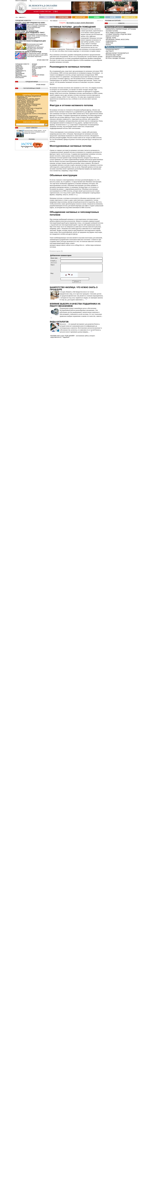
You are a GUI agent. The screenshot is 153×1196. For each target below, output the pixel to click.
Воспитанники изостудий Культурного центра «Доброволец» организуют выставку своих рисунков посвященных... (35, 47)
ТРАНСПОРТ (19, 69)
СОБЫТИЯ (18, 65)
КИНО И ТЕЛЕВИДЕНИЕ (39, 66)
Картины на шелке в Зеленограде (28, 51)
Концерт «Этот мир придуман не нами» (30, 22)
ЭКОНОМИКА (19, 68)
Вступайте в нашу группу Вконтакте (80, 23)
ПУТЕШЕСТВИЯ (36, 68)
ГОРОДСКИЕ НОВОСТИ (22, 64)
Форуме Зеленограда (130, 0)
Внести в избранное (21, 0)
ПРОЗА (34, 72)
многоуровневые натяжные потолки (89, 154)
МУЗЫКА (34, 64)
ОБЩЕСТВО (18, 66)
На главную (53, 20)
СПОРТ (34, 65)
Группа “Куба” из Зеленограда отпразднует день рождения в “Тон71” (30, 31)
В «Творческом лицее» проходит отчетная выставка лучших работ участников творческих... (37, 55)
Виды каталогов (59, 322)
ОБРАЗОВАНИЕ (20, 73)
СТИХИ (34, 73)
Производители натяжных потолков (86, 134)
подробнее (66, 337)
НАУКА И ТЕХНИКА (21, 76)
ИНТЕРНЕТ (18, 72)
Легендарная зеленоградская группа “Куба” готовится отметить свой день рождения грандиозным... (37, 36)
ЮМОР (34, 71)
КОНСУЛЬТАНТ (19, 77)
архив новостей (42, 60)
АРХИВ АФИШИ (40, 84)
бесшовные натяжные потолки (68, 82)
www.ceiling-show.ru (77, 245)
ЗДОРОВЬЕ (18, 75)
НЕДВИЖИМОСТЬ (20, 71)
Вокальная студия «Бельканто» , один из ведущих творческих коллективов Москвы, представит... (37, 27)
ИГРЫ (33, 69)
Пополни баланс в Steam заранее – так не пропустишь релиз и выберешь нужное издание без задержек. (35, 132)
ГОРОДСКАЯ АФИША (38, 75)
